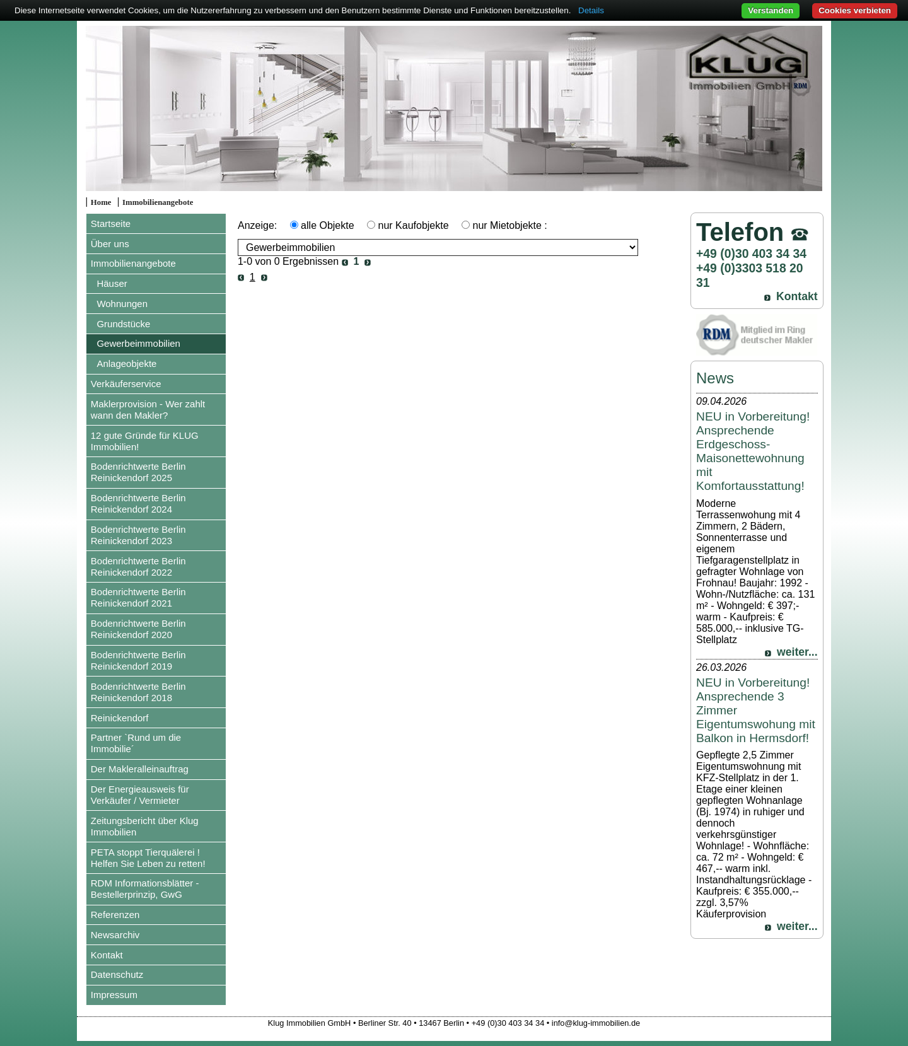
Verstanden (770, 10)
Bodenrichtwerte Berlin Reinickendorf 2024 (138, 503)
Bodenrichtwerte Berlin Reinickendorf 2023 (138, 535)
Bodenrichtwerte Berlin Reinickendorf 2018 (138, 692)
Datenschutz (117, 974)
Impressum (114, 994)
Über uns (110, 243)
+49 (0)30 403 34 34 (751, 253)
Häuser (111, 283)
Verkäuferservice (126, 383)
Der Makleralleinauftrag (140, 769)
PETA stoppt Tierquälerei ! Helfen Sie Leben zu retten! (148, 858)
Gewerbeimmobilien (138, 343)
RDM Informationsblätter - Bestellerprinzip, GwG (145, 889)
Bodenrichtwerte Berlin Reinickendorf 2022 (138, 566)
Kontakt (107, 955)
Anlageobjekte (126, 363)
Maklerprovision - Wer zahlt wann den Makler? (148, 409)
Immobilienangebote (157, 202)
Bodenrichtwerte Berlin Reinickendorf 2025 (138, 472)
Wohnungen (122, 303)
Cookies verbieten (854, 10)
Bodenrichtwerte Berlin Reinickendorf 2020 (138, 629)
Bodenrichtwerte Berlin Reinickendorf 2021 (138, 597)
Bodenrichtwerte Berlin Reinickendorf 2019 (138, 660)
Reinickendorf (120, 717)
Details (591, 10)
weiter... (797, 652)
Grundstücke (123, 323)
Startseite (111, 223)
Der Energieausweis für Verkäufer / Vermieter (140, 795)
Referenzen (115, 914)
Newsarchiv (115, 934)
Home (101, 202)
